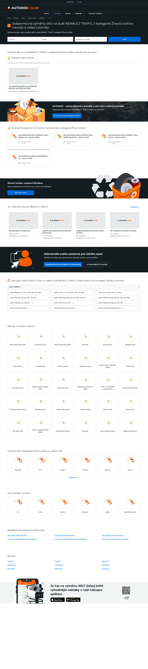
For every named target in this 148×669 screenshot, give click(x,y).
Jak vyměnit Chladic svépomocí (65, 535)
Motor (23, 18)
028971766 (105, 561)
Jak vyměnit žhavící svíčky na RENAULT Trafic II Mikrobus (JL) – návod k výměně (33, 136)
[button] (79, 14)
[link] (47, 14)
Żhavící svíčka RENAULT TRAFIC (68, 116)
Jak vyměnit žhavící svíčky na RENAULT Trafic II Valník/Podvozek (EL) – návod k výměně (78, 136)
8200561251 (59, 569)
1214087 (10, 561)
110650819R (59, 565)
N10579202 (105, 565)
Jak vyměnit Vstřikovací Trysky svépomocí (115, 539)
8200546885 (11, 565)
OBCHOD (70, 2)
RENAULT (42, 18)
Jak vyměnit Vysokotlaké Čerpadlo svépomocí (22, 539)
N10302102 (105, 569)
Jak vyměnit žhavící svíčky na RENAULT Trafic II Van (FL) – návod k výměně (123, 136)
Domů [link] (9, 18)
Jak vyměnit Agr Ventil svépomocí (112, 535)
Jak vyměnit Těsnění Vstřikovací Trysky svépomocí (71, 539)
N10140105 (11, 569)
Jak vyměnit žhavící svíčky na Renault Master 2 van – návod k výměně (33, 157)
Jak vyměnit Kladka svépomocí (17, 535)
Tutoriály (16, 18)
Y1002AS (57, 561)
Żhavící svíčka (32, 18)
